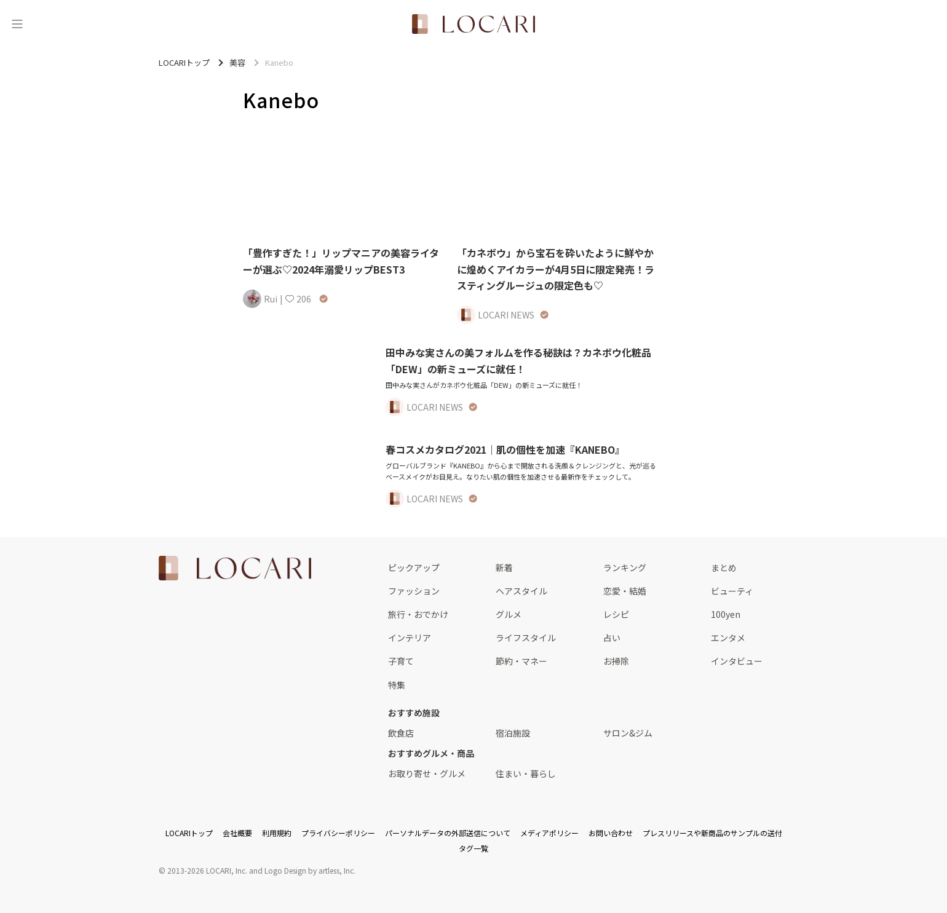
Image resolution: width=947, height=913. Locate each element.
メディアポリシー (549, 833)
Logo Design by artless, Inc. (309, 870)
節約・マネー (521, 661)
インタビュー (737, 661)
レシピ (616, 614)
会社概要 (237, 833)
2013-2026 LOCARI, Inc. (207, 870)
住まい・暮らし (526, 773)
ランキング (624, 567)
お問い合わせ (610, 833)
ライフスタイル (526, 637)
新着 (504, 567)
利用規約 (276, 833)
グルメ (508, 614)
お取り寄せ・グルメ (427, 773)
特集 (396, 685)
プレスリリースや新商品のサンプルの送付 (712, 833)
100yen (725, 614)
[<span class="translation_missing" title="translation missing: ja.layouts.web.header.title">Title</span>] (473, 24)
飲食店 (401, 733)
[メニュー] (17, 24)
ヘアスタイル (521, 591)
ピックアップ (414, 567)
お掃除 (616, 661)
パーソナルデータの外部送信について (447, 833)
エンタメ (728, 637)
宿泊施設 (513, 733)
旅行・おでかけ (418, 614)
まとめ (724, 567)
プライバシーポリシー (338, 833)
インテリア (409, 637)
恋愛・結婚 (624, 591)
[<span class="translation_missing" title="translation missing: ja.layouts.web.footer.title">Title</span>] (235, 568)
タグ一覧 (473, 848)
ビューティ (732, 591)
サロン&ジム (627, 733)
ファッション (414, 591)
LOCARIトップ (189, 833)
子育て (401, 661)
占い (611, 637)
